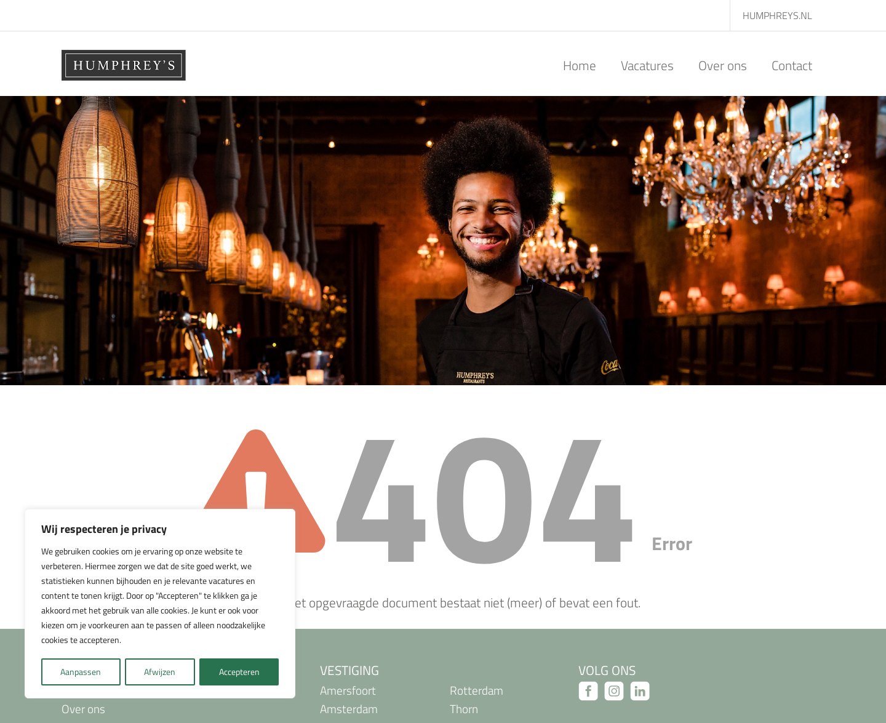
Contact (792, 65)
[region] (160, 604)
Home (579, 65)
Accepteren (239, 671)
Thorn (464, 708)
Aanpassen (80, 671)
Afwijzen (159, 671)
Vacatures (647, 65)
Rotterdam (476, 690)
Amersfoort (348, 690)
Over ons (722, 65)
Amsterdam (349, 708)
